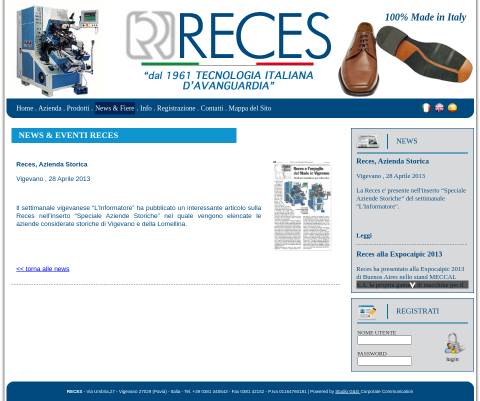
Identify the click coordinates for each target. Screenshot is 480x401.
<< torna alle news (43, 268)
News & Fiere (114, 108)
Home (25, 108)
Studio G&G (348, 391)
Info (146, 108)
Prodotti (78, 108)
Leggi (364, 236)
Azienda (50, 108)
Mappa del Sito (250, 108)
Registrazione (176, 108)
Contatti (212, 108)
